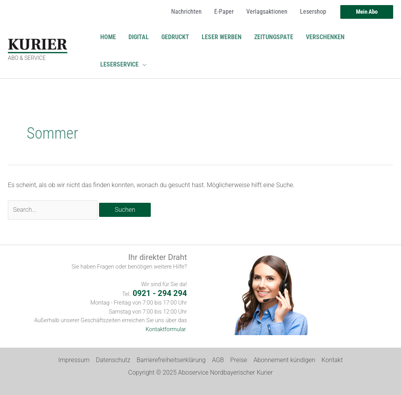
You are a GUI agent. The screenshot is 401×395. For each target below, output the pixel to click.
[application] (142, 64)
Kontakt (332, 360)
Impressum (74, 360)
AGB (218, 360)
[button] (366, 12)
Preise (238, 360)
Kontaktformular (166, 329)
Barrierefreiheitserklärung (171, 360)
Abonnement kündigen (284, 360)
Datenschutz (113, 360)
